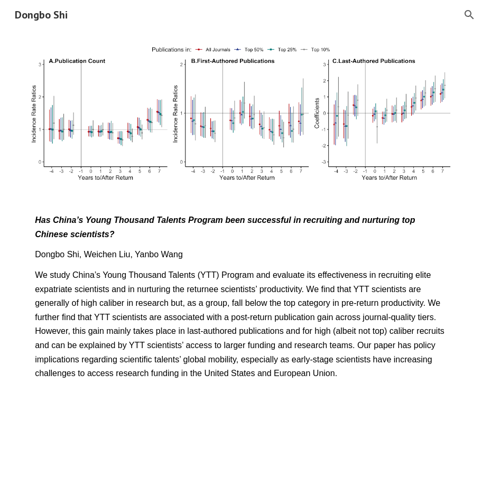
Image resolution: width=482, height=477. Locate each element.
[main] (241, 297)
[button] (469, 14)
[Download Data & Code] (79, 419)
